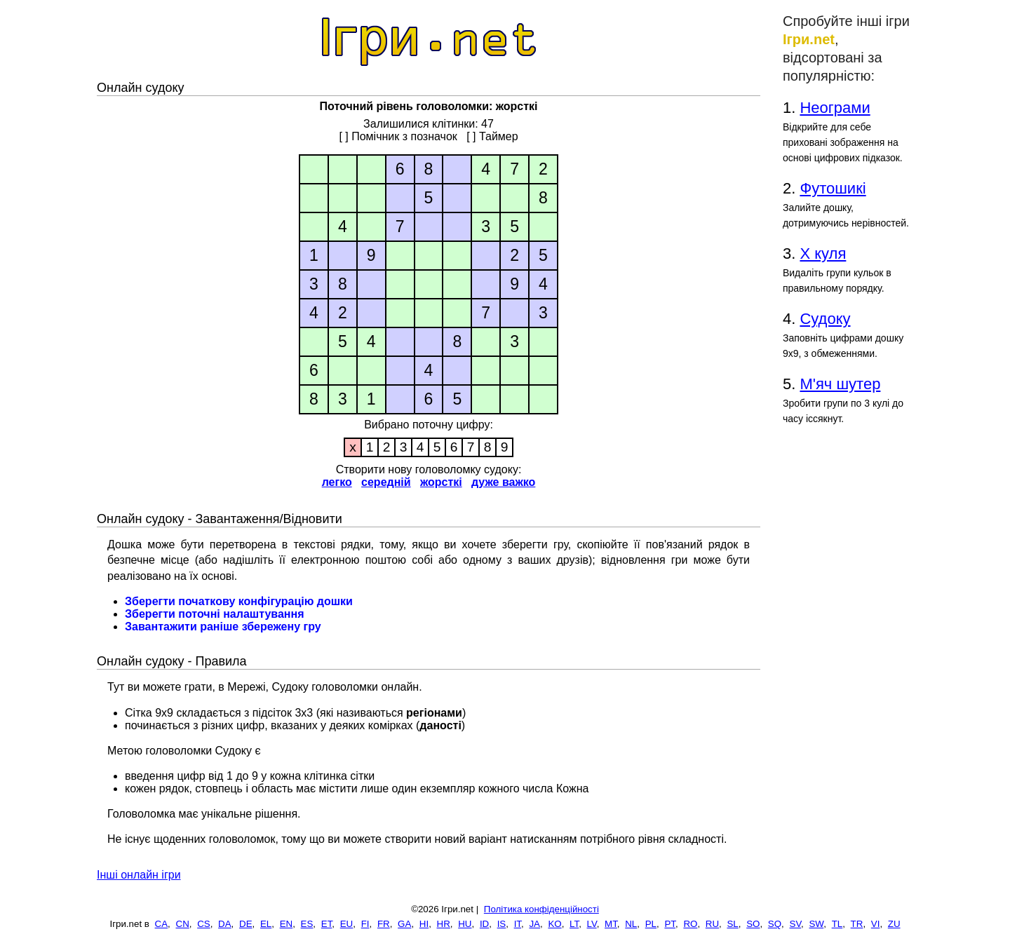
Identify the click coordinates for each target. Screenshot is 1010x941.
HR (443, 924)
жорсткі (441, 482)
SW (816, 924)
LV (592, 924)
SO (753, 924)
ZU (894, 924)
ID (484, 924)
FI (365, 924)
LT (574, 924)
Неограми (835, 107)
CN (182, 924)
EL (265, 924)
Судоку (825, 318)
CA (161, 924)
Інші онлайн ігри (139, 875)
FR (383, 924)
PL (650, 924)
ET (326, 924)
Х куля (823, 253)
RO (690, 924)
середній (386, 482)
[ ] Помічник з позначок (398, 136)
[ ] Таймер (492, 136)
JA (534, 924)
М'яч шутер (840, 384)
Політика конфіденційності (541, 909)
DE (245, 924)
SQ (774, 924)
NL (631, 924)
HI (424, 924)
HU (464, 924)
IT (517, 924)
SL (732, 924)
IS (501, 924)
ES (307, 924)
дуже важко (503, 482)
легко (337, 482)
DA (224, 924)
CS (203, 924)
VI (875, 924)
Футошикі (833, 188)
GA (404, 924)
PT (669, 924)
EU (347, 924)
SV (796, 924)
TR (857, 924)
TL (837, 924)
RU (712, 924)
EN (286, 924)
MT (611, 924)
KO (554, 924)
